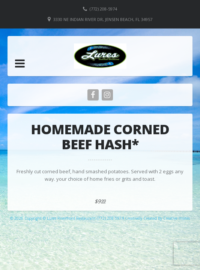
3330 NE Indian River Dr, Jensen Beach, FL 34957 (102, 19)
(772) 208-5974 (103, 9)
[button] (20, 63)
